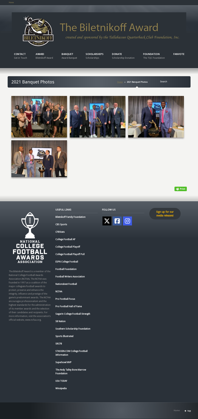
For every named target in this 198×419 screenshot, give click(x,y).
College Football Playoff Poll (70, 254)
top (189, 411)
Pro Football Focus (65, 299)
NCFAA (58, 291)
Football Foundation (66, 269)
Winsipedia (61, 388)
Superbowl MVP (63, 362)
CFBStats (60, 232)
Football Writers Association (70, 276)
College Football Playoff (67, 247)
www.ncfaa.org (33, 320)
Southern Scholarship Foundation (72, 329)
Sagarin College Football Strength (72, 314)
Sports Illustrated (64, 336)
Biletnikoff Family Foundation (70, 217)
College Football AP (65, 239)
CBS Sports (61, 224)
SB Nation (60, 321)
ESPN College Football (66, 261)
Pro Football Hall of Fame (68, 306)
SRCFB (58, 343)
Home (11, 2)
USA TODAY (61, 381)
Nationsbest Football (66, 284)
